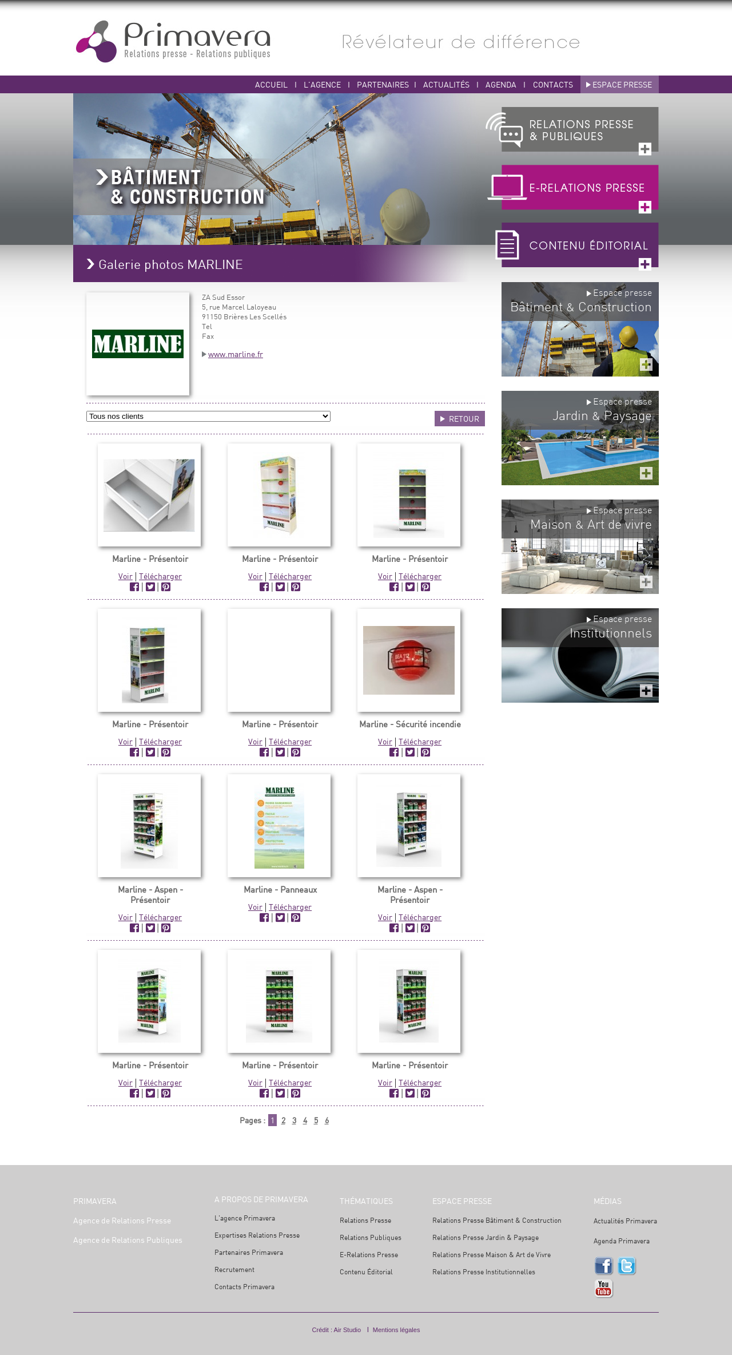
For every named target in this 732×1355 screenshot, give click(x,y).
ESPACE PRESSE (622, 84)
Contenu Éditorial (366, 1271)
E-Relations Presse (369, 1254)
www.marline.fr (235, 354)
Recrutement (234, 1269)
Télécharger (160, 576)
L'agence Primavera (244, 1218)
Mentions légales (396, 1329)
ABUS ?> (208, 416)
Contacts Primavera (244, 1286)
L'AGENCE (322, 84)
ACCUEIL (271, 84)
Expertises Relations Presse (257, 1235)
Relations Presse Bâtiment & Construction (497, 1220)
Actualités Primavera (625, 1221)
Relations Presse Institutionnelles (483, 1271)
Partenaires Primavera (248, 1252)
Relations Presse (365, 1220)
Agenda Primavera (622, 1241)
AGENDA (502, 84)
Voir (125, 576)
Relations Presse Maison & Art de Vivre (491, 1254)
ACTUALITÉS (447, 84)
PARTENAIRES (383, 84)
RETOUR (464, 418)
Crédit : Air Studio (336, 1329)
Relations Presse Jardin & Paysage (485, 1237)
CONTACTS (553, 84)
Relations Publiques (370, 1237)
